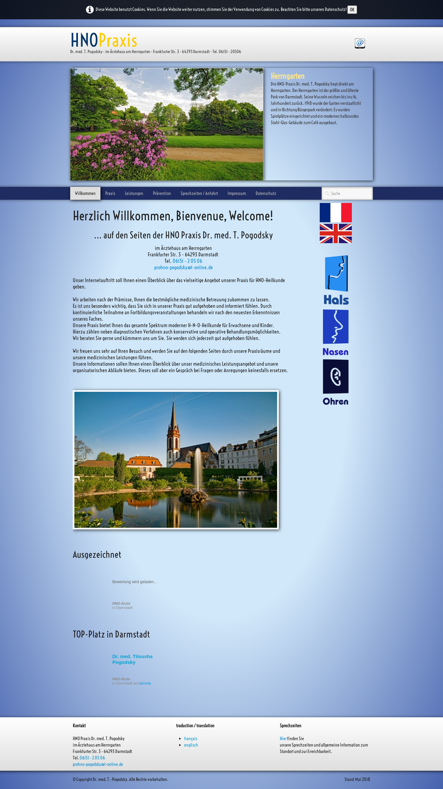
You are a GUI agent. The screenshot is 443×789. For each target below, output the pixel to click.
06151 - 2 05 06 (187, 261)
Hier (283, 738)
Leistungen (134, 193)
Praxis (110, 193)
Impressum (237, 193)
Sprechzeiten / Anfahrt (199, 193)
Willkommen (85, 193)
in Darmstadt (122, 605)
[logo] (158, 45)
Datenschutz (266, 193)
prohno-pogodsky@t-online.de (183, 267)
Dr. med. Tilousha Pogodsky (132, 659)
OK (352, 10)
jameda (145, 683)
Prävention (162, 193)
